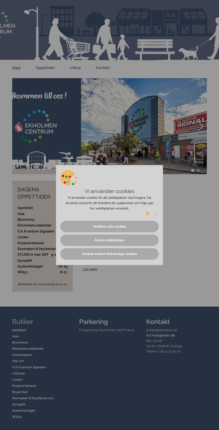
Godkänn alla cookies (109, 226)
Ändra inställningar (109, 240)
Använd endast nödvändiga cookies (109, 254)
